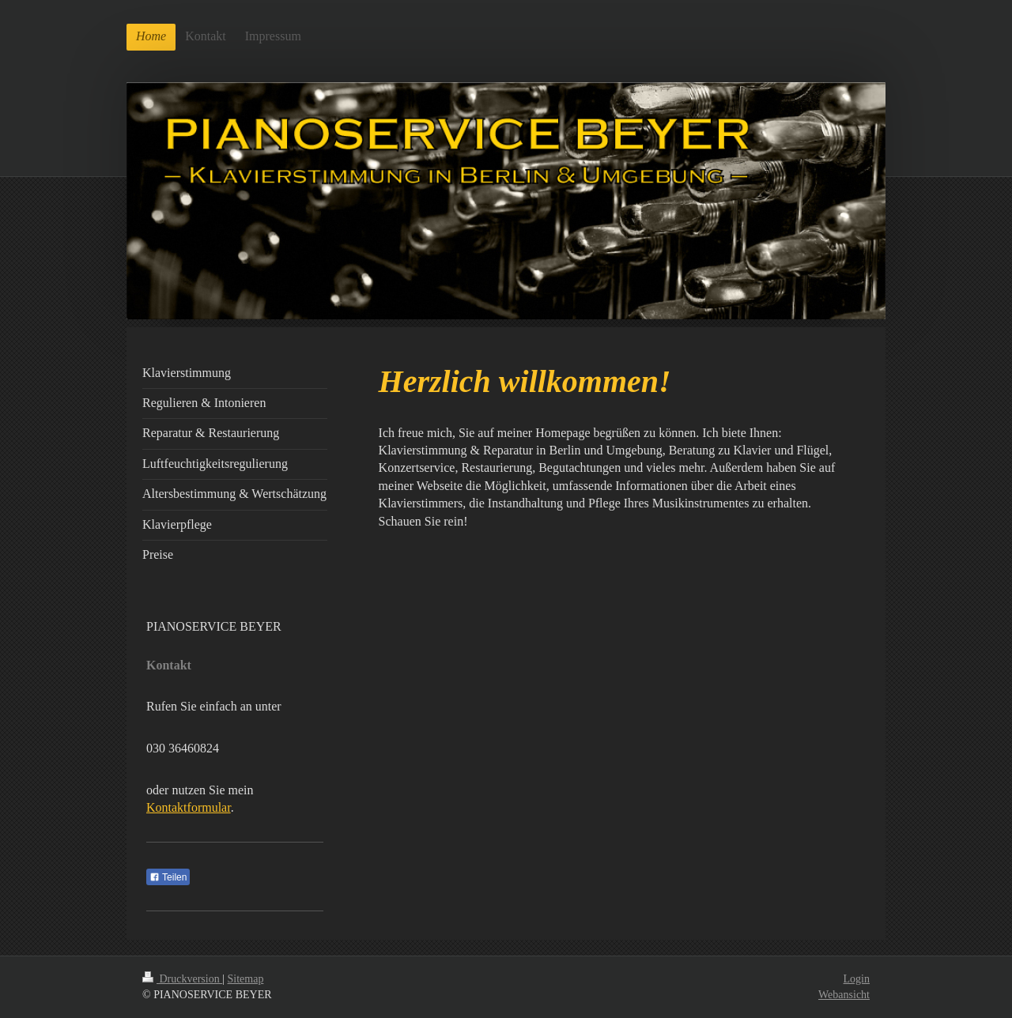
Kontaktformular (188, 807)
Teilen (168, 877)
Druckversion (182, 979)
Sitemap (246, 979)
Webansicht (844, 995)
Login (857, 979)
